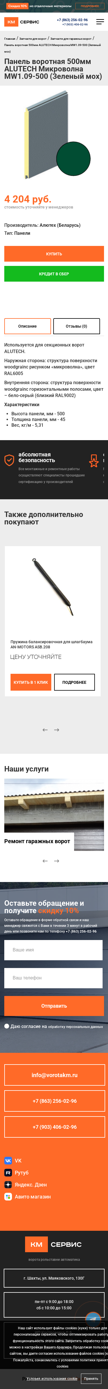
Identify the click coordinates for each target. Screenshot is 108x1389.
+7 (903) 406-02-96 (75, 24)
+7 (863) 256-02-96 (72, 20)
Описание (27, 326)
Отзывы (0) (76, 326)
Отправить (54, 1006)
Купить (54, 254)
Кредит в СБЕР (54, 274)
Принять (91, 1379)
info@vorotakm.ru (55, 1075)
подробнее (74, 682)
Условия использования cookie (52, 1379)
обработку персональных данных (75, 1027)
